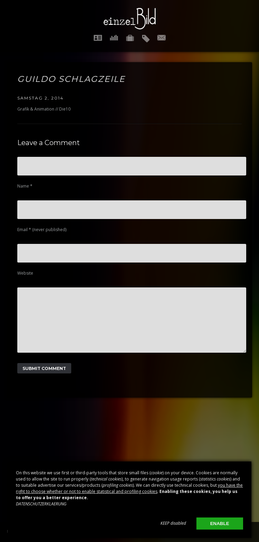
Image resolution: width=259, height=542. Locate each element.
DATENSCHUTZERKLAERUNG (41, 504)
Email (41, 229)
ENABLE (219, 523)
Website (25, 273)
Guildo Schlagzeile (71, 79)
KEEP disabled (173, 523)
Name (25, 186)
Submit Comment (44, 378)
